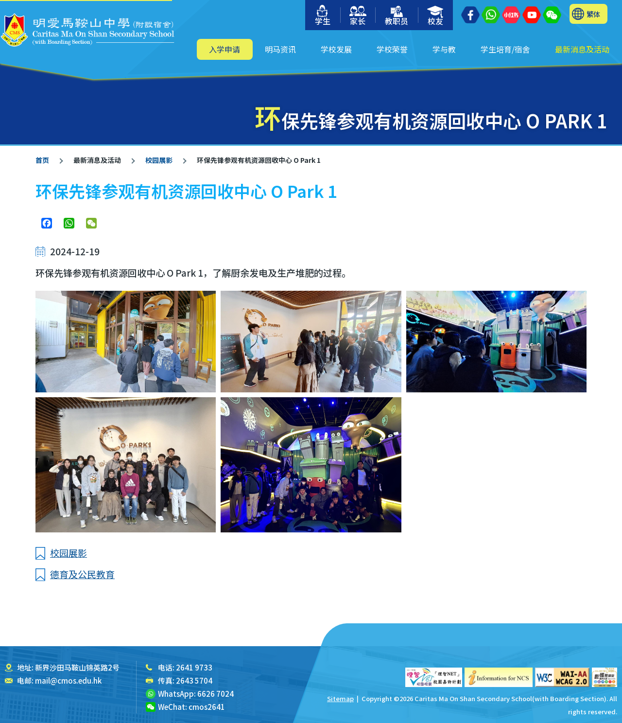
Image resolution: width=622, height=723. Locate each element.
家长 (357, 16)
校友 (435, 16)
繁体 (593, 14)
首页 (42, 160)
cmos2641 (207, 707)
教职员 (396, 16)
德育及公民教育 (82, 574)
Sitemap (340, 698)
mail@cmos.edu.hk (68, 680)
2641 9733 (194, 667)
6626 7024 (215, 693)
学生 (322, 16)
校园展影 (158, 160)
